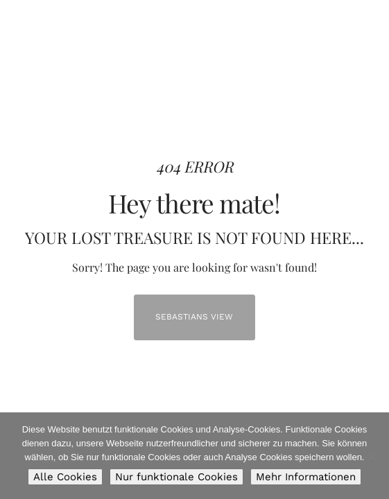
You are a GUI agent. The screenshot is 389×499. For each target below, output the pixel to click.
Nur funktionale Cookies (176, 477)
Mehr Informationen (306, 477)
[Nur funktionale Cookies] (372, 456)
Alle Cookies (65, 477)
